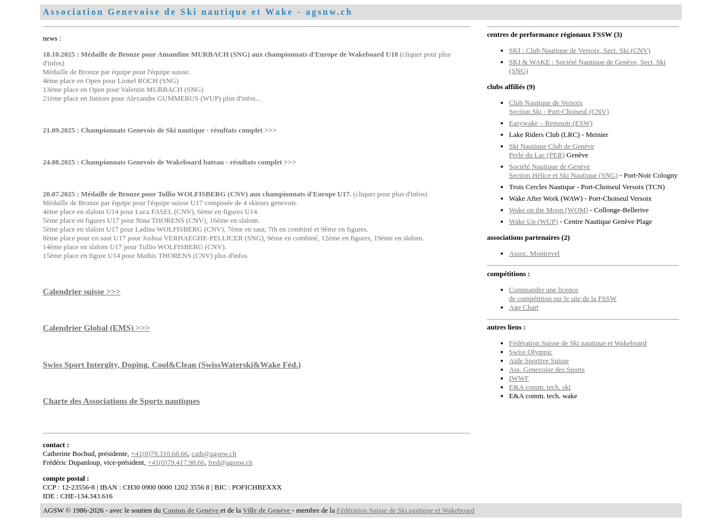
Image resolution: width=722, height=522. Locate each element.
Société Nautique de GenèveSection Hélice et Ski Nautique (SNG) (563, 170)
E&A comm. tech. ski (539, 387)
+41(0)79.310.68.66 (159, 453)
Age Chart (524, 307)
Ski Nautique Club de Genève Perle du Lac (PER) (551, 150)
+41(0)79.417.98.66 (176, 462)
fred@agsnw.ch (230, 462)
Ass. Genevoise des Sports (547, 369)
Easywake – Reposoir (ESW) (550, 123)
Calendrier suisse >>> (81, 291)
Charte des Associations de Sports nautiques (121, 400)
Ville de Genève (267, 510)
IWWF (519, 378)
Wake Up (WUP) (533, 221)
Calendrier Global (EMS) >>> (96, 327)
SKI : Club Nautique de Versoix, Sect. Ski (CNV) (580, 50)
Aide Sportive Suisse (539, 360)
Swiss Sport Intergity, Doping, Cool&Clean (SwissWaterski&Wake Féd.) (172, 364)
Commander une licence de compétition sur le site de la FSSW (563, 294)
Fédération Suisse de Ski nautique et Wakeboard (578, 343)
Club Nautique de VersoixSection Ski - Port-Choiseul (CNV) (559, 107)
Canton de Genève (191, 510)
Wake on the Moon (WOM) (548, 210)
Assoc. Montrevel (534, 253)
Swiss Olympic (530, 352)
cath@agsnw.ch (214, 453)
